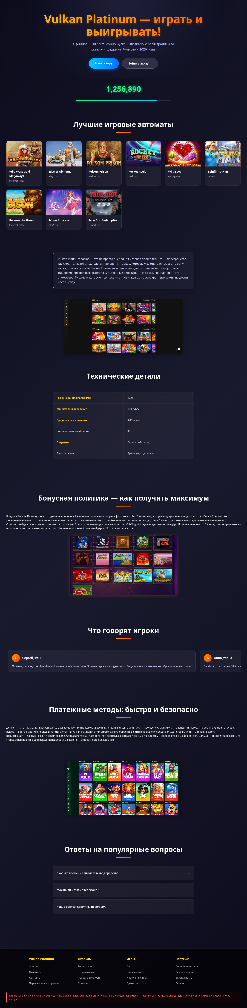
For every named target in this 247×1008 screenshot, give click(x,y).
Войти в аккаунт (140, 63)
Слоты (130, 966)
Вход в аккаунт (87, 972)
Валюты (180, 983)
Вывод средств (184, 972)
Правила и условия (89, 977)
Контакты (34, 977)
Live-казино (134, 972)
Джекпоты (133, 983)
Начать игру (103, 63)
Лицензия (35, 972)
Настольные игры (137, 977)
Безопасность (183, 977)
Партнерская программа (44, 983)
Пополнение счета (186, 966)
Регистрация (85, 966)
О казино (34, 966)
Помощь (83, 983)
